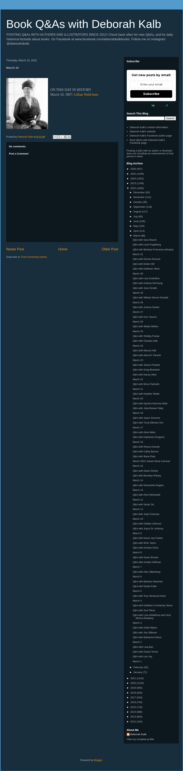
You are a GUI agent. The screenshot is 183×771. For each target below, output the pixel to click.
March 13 (138, 490)
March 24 (138, 345)
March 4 (137, 600)
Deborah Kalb (138, 734)
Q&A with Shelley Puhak (146, 336)
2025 (133, 173)
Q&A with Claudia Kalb (145, 340)
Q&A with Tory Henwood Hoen (149, 595)
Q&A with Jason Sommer (146, 417)
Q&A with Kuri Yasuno (145, 316)
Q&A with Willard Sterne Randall (150, 297)
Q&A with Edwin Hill (143, 264)
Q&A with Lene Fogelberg (147, 244)
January (138, 672)
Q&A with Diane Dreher (145, 470)
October (138, 202)
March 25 (138, 331)
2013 (133, 716)
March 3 (137, 622)
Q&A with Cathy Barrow (146, 451)
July (135, 216)
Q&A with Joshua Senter (146, 307)
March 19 (138, 413)
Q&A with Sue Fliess (144, 610)
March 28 (138, 302)
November (139, 197)
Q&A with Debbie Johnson (147, 523)
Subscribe (151, 94)
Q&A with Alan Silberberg (146, 571)
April (136, 230)
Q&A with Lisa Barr (143, 647)
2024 (133, 178)
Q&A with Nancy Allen (145, 374)
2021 (133, 678)
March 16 (138, 442)
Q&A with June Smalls (145, 288)
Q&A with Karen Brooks (146, 557)
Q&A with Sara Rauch (145, 239)
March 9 (137, 533)
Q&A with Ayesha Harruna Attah (150, 403)
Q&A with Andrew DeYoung (148, 283)
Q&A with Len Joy (142, 656)
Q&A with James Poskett (146, 364)
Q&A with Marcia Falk (144, 350)
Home (63, 249)
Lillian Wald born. (86, 94)
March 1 (137, 661)
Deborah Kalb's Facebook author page (151, 135)
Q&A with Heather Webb (146, 393)
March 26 (138, 321)
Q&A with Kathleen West (146, 268)
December (139, 192)
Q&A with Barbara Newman (148, 581)
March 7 (137, 566)
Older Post (110, 249)
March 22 (138, 379)
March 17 (138, 427)
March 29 (138, 292)
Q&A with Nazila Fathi (145, 586)
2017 (133, 697)
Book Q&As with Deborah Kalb (83, 24)
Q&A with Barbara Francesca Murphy (153, 249)
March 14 (138, 480)
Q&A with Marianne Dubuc (147, 637)
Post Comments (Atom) (34, 256)
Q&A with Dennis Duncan (146, 259)
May (136, 226)
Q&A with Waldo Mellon (145, 326)
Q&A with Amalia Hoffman (147, 562)
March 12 (138, 499)
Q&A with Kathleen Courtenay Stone (153, 605)
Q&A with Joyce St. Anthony (148, 528)
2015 (133, 707)
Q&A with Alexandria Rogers (148, 485)
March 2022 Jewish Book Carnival (151, 461)
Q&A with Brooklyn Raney (147, 475)
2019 (133, 687)
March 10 (138, 518)
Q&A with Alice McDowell (146, 494)
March (137, 235)
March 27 (138, 312)
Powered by (151, 105)
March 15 (138, 465)
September (139, 206)
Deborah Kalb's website (143, 131)
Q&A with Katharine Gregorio (148, 437)
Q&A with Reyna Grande (146, 446)
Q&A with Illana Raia (144, 456)
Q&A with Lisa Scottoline (146, 278)
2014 (133, 711)
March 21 (138, 389)
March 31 (138, 254)
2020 (133, 683)
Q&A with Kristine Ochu (145, 547)
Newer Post (15, 249)
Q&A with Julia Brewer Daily (148, 408)
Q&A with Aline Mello (144, 432)
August (137, 211)
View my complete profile (140, 739)
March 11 (138, 509)
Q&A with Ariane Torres (145, 651)
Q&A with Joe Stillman (145, 632)
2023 (133, 183)
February (138, 667)
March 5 (137, 591)
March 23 (138, 360)
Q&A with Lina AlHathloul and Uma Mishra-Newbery (152, 617)
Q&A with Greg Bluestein (146, 369)
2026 (133, 168)
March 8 (137, 552)
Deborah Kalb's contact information (149, 127)
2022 (133, 188)
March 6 (137, 576)
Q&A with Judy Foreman (146, 514)
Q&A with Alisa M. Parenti (147, 355)
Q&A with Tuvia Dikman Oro (148, 422)
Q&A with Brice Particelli (146, 384)
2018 (133, 692)
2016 (133, 702)
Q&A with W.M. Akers (144, 543)
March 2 (137, 642)
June (136, 221)
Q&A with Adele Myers (145, 627)
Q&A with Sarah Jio (143, 504)
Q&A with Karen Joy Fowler (148, 538)
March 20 (138, 398)
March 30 (138, 273)
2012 (133, 721)
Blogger (98, 760)
